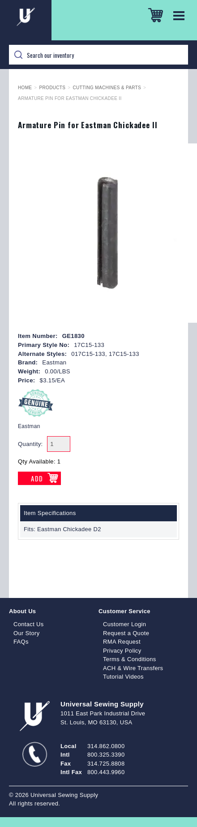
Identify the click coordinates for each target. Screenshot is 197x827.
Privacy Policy (122, 650)
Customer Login (124, 624)
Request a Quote (126, 633)
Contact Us (28, 624)
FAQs (21, 641)
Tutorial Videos (123, 676)
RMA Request (122, 641)
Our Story (26, 633)
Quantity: (30, 444)
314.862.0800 (105, 746)
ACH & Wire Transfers (133, 668)
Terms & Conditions (129, 659)
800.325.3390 (105, 754)
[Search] (98, 55)
